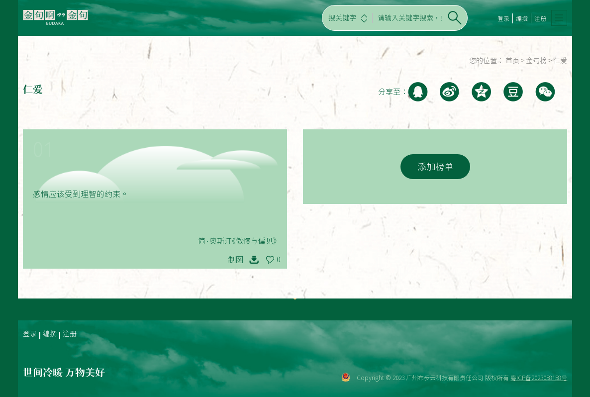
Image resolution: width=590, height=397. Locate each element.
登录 (503, 18)
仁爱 (560, 60)
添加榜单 (435, 166)
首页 (512, 60)
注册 (540, 18)
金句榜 (536, 60)
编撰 (522, 18)
